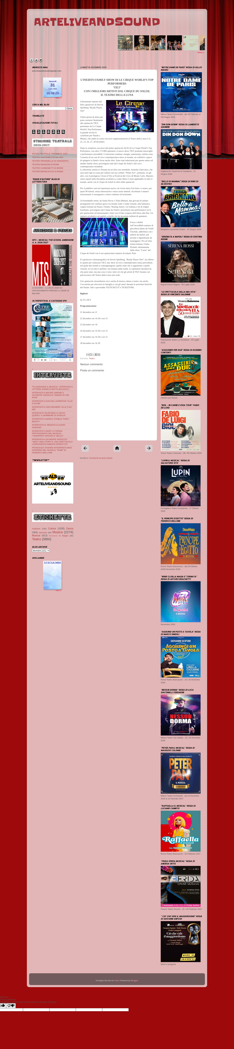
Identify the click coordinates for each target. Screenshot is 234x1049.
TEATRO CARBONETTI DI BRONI (47, 168)
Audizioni (36, 529)
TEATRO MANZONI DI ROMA (45, 164)
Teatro (92, 358)
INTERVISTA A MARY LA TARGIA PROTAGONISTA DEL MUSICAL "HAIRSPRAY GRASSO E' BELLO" (47, 433)
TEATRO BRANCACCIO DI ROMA (47, 171)
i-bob (116, 980)
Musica (58, 532)
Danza (69, 528)
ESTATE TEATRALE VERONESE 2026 (49, 154)
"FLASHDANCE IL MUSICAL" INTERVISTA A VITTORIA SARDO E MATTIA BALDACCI (52, 388)
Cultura (52, 528)
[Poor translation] (11, 1005)
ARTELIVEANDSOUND (97, 22)
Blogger (134, 980)
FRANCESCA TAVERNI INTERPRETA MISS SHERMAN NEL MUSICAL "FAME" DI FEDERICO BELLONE (52, 450)
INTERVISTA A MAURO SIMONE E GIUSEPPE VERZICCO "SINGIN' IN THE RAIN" (50, 395)
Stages (65, 536)
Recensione (53, 536)
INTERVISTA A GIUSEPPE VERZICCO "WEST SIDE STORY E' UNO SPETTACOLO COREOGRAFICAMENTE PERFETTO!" (52, 441)
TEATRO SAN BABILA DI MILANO (47, 157)
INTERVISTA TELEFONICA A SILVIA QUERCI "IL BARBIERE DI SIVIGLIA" (49, 414)
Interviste (43, 532)
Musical (36, 535)
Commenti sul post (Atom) (100, 458)
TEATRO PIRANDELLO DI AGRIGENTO (50, 161)
